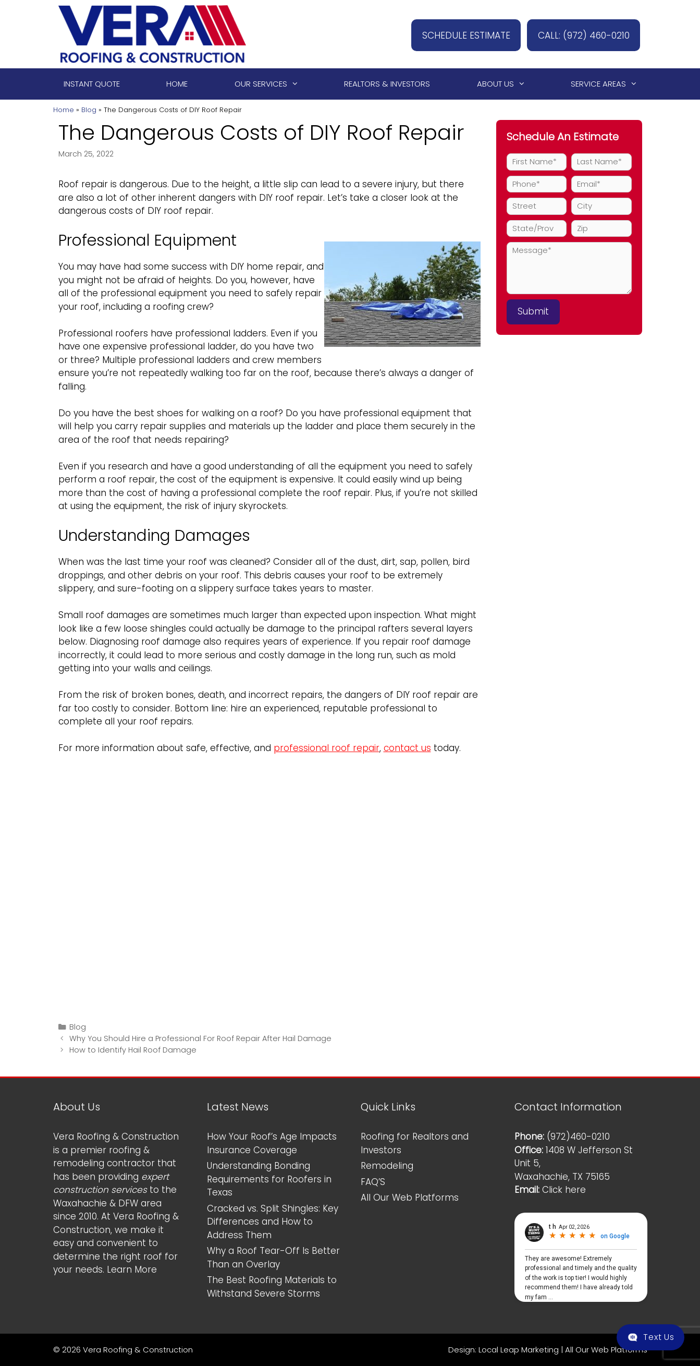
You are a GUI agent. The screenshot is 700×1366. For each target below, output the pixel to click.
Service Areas (609, 84)
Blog (88, 110)
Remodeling (387, 1165)
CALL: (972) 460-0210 (578, 34)
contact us (407, 748)
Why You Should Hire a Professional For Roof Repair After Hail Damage (200, 1038)
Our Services (271, 84)
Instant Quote (92, 83)
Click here (564, 1189)
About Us (506, 84)
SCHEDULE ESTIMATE (449, 34)
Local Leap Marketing (518, 1349)
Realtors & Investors (387, 83)
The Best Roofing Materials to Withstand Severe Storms (272, 1287)
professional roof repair (326, 748)
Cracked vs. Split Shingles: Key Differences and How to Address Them (272, 1221)
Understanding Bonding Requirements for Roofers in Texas (269, 1179)
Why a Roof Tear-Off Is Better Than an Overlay (273, 1257)
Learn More (132, 1269)
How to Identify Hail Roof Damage (133, 1050)
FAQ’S (373, 1182)
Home (177, 83)
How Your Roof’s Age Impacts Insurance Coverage (272, 1143)
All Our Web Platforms (410, 1197)
